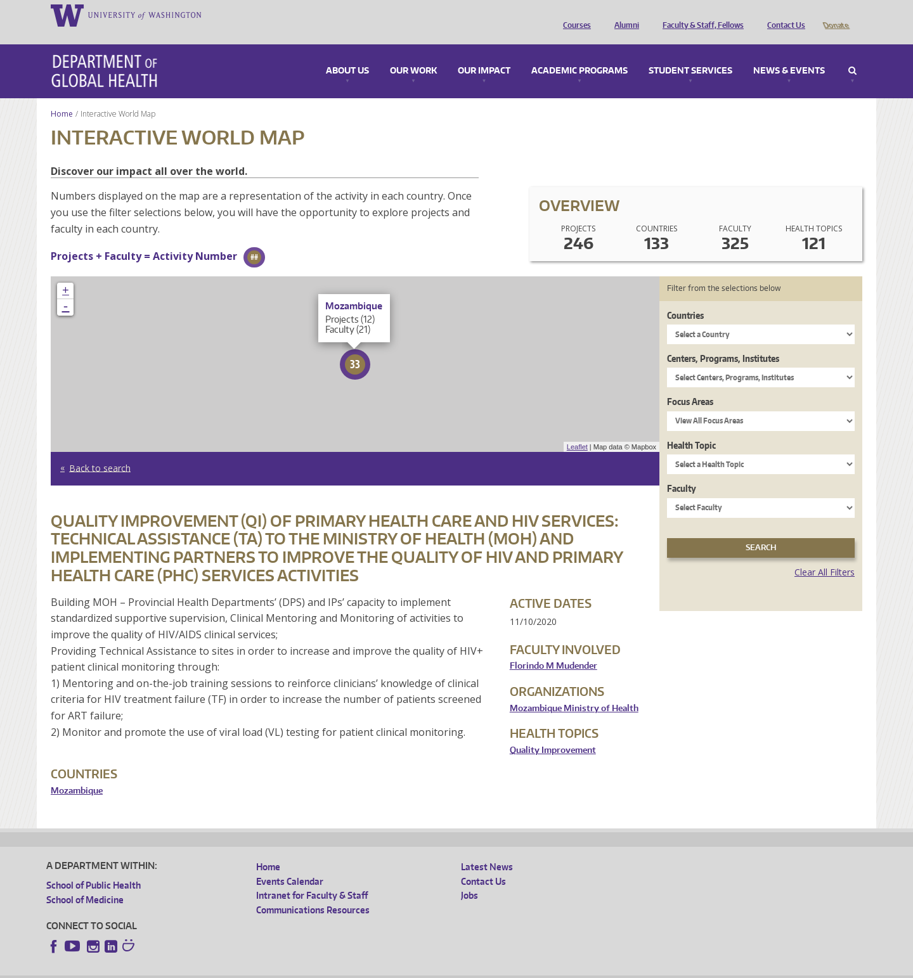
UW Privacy (214, 968)
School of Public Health (93, 867)
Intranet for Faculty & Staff (312, 877)
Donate (835, 14)
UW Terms (265, 968)
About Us (347, 53)
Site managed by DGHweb (341, 968)
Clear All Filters (824, 554)
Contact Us (783, 14)
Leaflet (577, 429)
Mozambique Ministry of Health (574, 690)
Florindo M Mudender (553, 648)
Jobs (469, 877)
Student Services (690, 53)
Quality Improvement (553, 732)
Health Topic (691, 427)
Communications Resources (313, 892)
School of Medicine (85, 882)
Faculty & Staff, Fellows (700, 14)
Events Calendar (289, 863)
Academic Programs (579, 53)
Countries (685, 297)
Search (852, 53)
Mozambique (77, 773)
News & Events (789, 53)
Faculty (681, 470)
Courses (574, 14)
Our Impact (484, 53)
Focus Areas (690, 383)
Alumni (623, 14)
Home (62, 96)
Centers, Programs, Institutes (723, 340)
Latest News (487, 849)
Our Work (413, 53)
